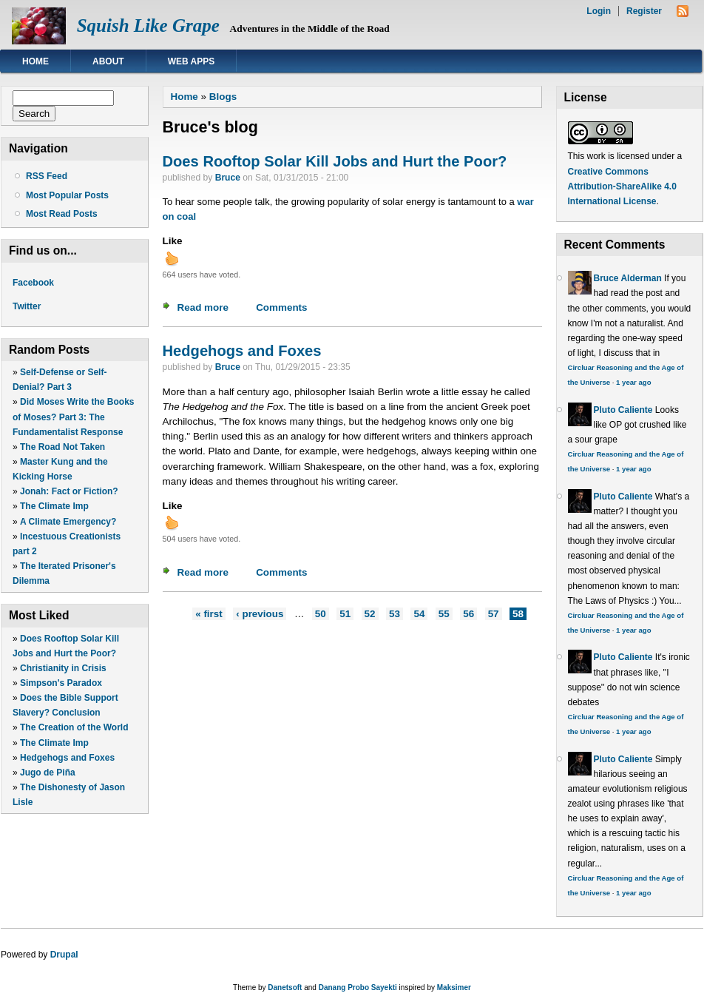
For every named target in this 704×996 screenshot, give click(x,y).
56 (468, 613)
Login (598, 11)
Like (173, 240)
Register (644, 11)
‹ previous (259, 613)
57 (493, 613)
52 (370, 613)
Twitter (27, 306)
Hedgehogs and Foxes (67, 758)
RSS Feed (46, 176)
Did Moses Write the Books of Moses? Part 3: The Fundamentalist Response (74, 417)
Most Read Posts (62, 214)
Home (35, 61)
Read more (203, 307)
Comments (281, 307)
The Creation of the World (74, 727)
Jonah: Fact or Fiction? (69, 491)
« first (209, 613)
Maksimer (454, 987)
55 (444, 613)
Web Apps (191, 61)
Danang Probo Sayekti (358, 987)
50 (320, 613)
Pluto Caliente (623, 410)
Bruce (227, 177)
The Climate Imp (54, 506)
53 (394, 613)
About (108, 61)
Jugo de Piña (47, 772)
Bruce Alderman (628, 278)
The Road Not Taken (62, 447)
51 (345, 613)
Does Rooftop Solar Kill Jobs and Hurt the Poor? (335, 161)
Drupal (64, 954)
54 (418, 613)
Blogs (223, 96)
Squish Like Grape (148, 26)
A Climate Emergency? (68, 521)
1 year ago (633, 382)
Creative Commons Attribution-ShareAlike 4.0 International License (622, 186)
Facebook (33, 282)
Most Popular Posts (67, 195)
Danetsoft (285, 987)
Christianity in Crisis (63, 668)
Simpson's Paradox (61, 683)
